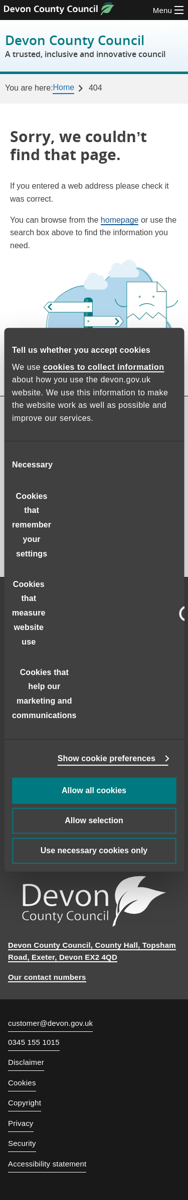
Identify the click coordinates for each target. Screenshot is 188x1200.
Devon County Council (85, 46)
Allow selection (94, 820)
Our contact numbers (47, 977)
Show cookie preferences (106, 758)
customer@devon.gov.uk (50, 1023)
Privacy (21, 1123)
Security (22, 1143)
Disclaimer (26, 1062)
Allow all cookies (94, 790)
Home (63, 87)
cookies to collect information (103, 367)
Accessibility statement (47, 1163)
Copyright (24, 1102)
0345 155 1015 (34, 1042)
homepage (120, 220)
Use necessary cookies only (94, 850)
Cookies (22, 1082)
